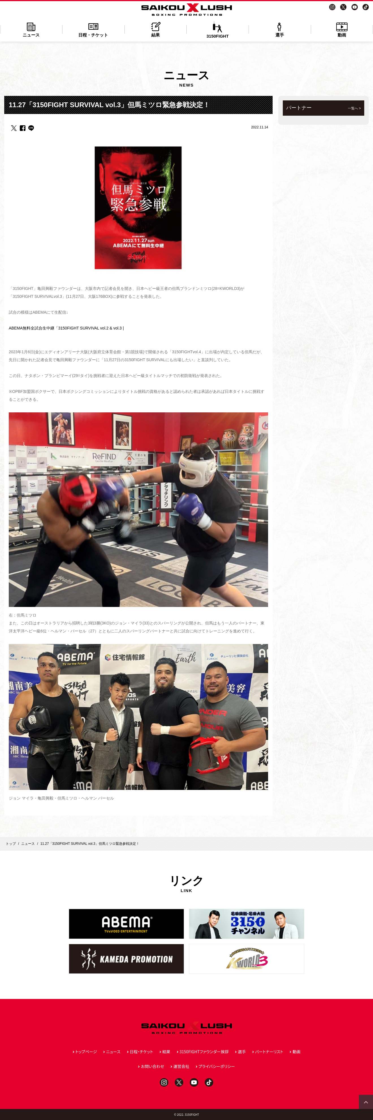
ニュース (31, 29)
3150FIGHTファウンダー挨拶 (204, 1051)
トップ (11, 844)
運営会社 (181, 1066)
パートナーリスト (269, 1051)
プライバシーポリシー (217, 1066)
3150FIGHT (217, 29)
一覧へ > (354, 108)
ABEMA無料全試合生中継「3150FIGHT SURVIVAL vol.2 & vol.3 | (66, 328)
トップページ (86, 1051)
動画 (342, 29)
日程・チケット (93, 29)
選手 (280, 29)
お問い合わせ (152, 1066)
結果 (155, 29)
